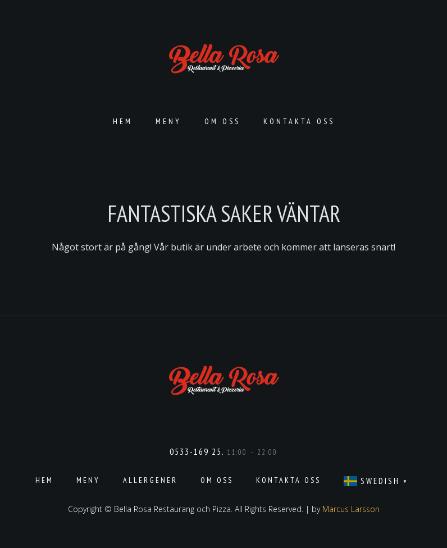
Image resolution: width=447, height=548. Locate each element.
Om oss (222, 121)
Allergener (150, 480)
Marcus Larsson (351, 509)
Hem (123, 121)
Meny (168, 121)
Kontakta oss (299, 121)
